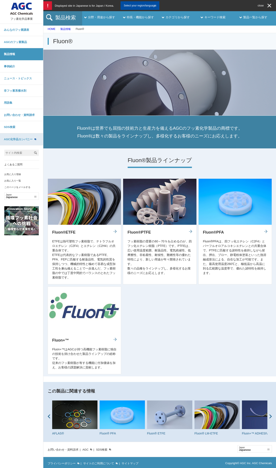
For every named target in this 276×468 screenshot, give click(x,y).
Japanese (21, 196)
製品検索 (65, 17)
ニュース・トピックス (18, 78)
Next (270, 416)
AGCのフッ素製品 (15, 42)
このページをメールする (17, 187)
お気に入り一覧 (12, 180)
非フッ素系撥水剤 (15, 90)
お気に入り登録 (12, 174)
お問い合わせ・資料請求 (19, 115)
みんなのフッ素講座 (16, 29)
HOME (51, 29)
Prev (49, 416)
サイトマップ (130, 463)
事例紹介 (9, 66)
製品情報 (9, 54)
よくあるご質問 (13, 164)
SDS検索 (9, 127)
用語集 (8, 102)
